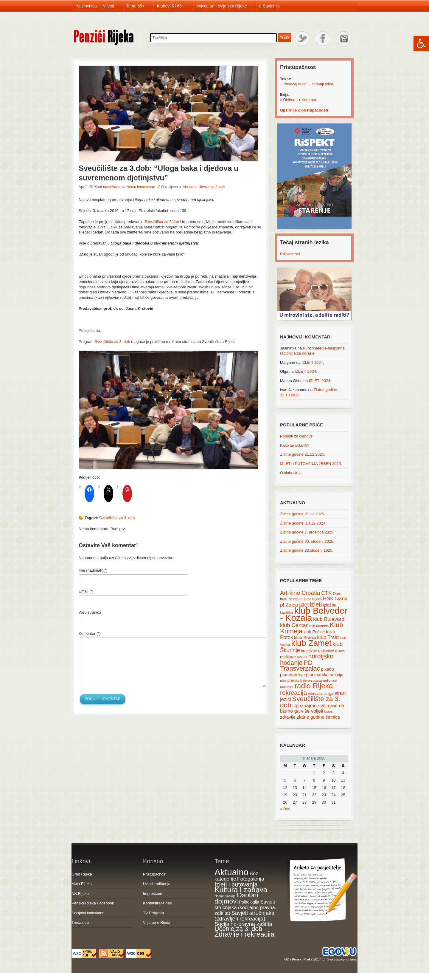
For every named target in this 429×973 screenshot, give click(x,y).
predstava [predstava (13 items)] (315, 680)
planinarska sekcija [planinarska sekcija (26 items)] (324, 674)
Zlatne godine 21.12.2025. (302, 454)
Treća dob (80, 922)
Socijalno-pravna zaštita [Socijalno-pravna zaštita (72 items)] (243, 924)
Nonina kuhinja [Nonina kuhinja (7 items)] (225, 896)
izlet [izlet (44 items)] (304, 605)
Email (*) (86, 591)
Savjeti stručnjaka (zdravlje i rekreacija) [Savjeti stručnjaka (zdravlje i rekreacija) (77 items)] (244, 916)
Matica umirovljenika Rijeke (224, 8)
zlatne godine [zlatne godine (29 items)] (310, 717)
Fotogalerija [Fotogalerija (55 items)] (250, 879)
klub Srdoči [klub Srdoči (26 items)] (305, 637)
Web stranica (90, 612)
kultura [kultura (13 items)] (340, 651)
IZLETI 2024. (312, 362)
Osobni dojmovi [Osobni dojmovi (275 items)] (236, 898)
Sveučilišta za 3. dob (112, 341)
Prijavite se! (290, 254)
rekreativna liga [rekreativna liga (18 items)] (321, 694)
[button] (421, 43)
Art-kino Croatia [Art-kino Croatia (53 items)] (300, 593)
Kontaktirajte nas (157, 903)
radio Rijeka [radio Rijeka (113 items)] (314, 686)
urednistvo (111, 187)
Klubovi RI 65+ (173, 8)
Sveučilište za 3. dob (117, 518)
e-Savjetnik (269, 6)
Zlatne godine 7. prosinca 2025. (307, 532)
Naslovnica (86, 6)
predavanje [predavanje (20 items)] (297, 680)
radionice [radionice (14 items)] (286, 687)
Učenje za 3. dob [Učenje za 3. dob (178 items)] (238, 928)
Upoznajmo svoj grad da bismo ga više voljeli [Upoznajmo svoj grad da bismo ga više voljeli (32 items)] (312, 708)
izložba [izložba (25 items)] (329, 605)
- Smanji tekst (321, 84)
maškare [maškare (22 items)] (288, 657)
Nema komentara (140, 187)
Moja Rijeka (82, 883)
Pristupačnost (155, 874)
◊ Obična (287, 100)
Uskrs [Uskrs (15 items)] (328, 711)
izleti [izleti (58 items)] (316, 604)
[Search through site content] (213, 37)
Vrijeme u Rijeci (156, 922)
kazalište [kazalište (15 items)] (286, 612)
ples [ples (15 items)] (283, 680)
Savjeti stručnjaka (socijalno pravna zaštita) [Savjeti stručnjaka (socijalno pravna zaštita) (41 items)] (244, 907)
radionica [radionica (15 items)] (330, 680)
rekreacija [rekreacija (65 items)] (293, 692)
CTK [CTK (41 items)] (326, 593)
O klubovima (290, 473)
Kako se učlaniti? (294, 445)
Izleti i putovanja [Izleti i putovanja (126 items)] (235, 884)
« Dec (285, 809)
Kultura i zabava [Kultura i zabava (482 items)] (240, 890)
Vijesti (111, 8)
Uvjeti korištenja (156, 883)
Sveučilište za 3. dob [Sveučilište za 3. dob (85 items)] (310, 702)
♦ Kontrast (307, 100)
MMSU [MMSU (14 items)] (302, 657)
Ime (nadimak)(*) (93, 570)
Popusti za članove (296, 436)
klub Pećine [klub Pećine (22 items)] (314, 631)
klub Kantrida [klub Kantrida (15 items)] (319, 626)
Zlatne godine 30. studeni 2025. (307, 541)
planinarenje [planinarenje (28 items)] (292, 674)
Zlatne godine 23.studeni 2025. (306, 550)
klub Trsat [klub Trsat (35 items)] (328, 637)
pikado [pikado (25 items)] (327, 669)
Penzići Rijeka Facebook (93, 903)
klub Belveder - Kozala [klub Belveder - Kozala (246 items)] (313, 614)
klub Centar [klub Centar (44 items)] (294, 625)
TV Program (153, 913)
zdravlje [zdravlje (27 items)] (288, 717)
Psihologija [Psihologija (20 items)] (249, 902)
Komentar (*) (90, 633)
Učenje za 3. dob (211, 187)
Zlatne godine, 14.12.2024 (302, 523)
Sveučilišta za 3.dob (161, 221)
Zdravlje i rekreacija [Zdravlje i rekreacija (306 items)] (244, 934)
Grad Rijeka (82, 874)
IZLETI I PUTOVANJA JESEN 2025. (311, 463)
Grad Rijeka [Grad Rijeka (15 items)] (313, 599)
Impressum (152, 893)
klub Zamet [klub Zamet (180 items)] (311, 643)
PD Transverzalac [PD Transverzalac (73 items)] (300, 665)
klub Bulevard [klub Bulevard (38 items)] (328, 619)
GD (286, 959)
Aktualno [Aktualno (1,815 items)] (231, 872)
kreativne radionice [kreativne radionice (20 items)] (317, 651)
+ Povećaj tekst (293, 84)
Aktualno (190, 187)
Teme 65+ (138, 8)
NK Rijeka (80, 893)
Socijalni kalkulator (88, 913)
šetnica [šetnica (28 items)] (333, 717)
